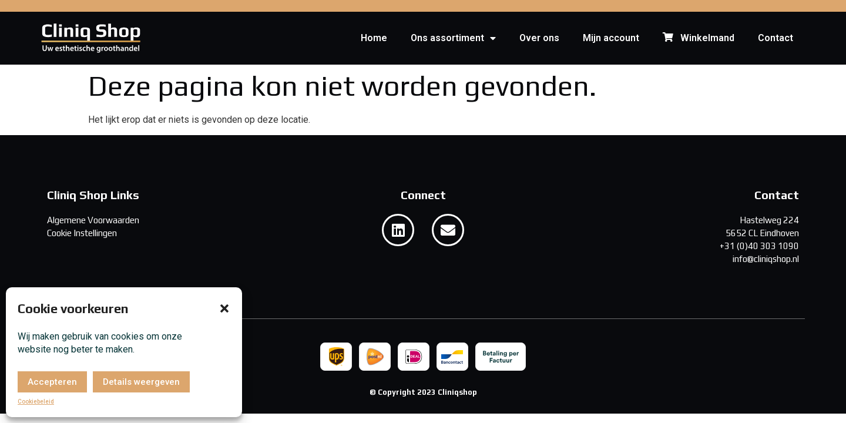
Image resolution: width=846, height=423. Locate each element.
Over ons (539, 37)
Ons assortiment (453, 38)
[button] (224, 308)
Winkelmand (698, 38)
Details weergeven (141, 382)
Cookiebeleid (36, 401)
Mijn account (611, 37)
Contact (775, 37)
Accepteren (52, 382)
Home (374, 37)
